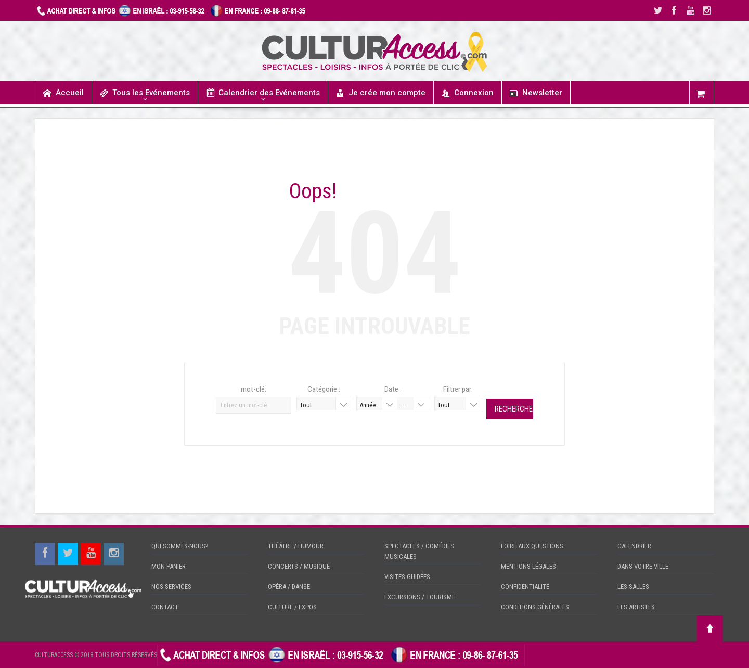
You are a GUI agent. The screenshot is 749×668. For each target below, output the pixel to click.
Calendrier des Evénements (263, 92)
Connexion (468, 93)
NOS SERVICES (171, 586)
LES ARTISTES (636, 607)
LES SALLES (633, 586)
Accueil (63, 93)
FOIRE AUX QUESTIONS (532, 546)
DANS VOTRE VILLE (642, 566)
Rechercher (514, 409)
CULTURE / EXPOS (292, 607)
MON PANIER (168, 566)
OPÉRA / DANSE (289, 586)
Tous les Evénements (145, 93)
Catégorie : (323, 389)
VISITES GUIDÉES (407, 577)
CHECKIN (539, 654)
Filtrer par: (458, 389)
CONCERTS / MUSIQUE (299, 566)
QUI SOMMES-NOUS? (180, 546)
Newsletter (536, 93)
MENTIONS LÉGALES (528, 566)
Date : (393, 389)
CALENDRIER (634, 546)
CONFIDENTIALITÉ (525, 586)
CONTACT (164, 607)
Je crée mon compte (380, 93)
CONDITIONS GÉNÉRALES (535, 607)
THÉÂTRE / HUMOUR (296, 546)
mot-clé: (253, 389)
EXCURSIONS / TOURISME (419, 597)
